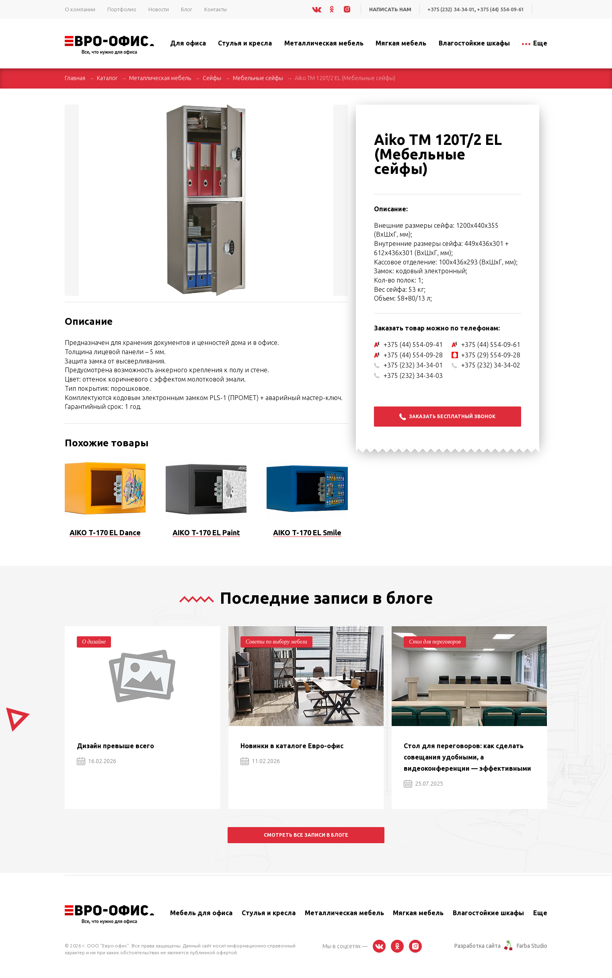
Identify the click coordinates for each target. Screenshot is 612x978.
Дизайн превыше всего (115, 745)
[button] (340, 111)
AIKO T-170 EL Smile (307, 532)
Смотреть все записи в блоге (306, 835)
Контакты (215, 9)
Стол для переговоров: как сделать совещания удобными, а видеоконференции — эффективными (467, 757)
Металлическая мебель (160, 78)
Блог (186, 9)
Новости (158, 9)
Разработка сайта (477, 946)
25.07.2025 (423, 783)
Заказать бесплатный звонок (447, 416)
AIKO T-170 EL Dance (105, 532)
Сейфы (212, 78)
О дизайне (94, 642)
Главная (75, 78)
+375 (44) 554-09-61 (500, 9)
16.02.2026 (96, 761)
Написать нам (389, 9)
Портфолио (121, 9)
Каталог (107, 78)
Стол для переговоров (435, 642)
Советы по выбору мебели (277, 642)
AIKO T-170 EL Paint (206, 532)
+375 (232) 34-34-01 (450, 9)
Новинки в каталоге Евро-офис (291, 745)
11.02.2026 (260, 761)
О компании (80, 9)
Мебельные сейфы (258, 78)
